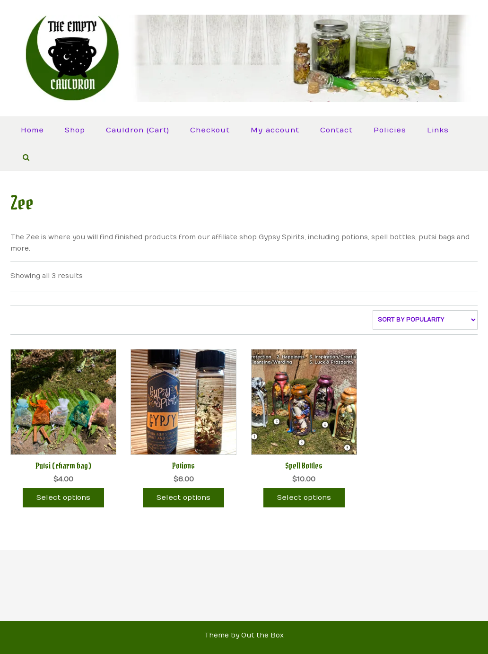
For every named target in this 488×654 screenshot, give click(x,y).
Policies (390, 130)
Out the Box (262, 635)
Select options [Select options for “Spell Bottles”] (304, 497)
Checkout (210, 130)
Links (438, 130)
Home (32, 130)
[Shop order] (425, 320)
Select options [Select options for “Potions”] (183, 497)
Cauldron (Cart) (137, 130)
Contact (336, 130)
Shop (75, 130)
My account (275, 130)
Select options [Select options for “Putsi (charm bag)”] (63, 497)
